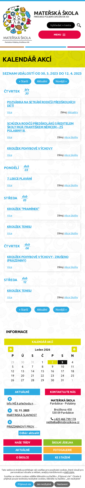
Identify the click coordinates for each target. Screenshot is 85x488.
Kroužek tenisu (19, 226)
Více (9, 112)
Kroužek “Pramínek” (23, 208)
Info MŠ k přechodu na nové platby (28, 403)
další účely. (69, 472)
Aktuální (42, 81)
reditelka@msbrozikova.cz (62, 422)
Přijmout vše (24, 484)
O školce (22, 457)
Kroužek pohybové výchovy (30, 148)
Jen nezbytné (44, 484)
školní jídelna (62, 442)
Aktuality (73, 112)
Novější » (61, 81)
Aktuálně (22, 391)
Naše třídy (22, 442)
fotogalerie (62, 450)
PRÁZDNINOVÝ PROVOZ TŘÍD (26, 426)
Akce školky (71, 137)
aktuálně (22, 450)
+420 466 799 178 (65, 419)
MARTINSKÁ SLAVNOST (22, 415)
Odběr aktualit (29, 433)
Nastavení (62, 484)
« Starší (23, 81)
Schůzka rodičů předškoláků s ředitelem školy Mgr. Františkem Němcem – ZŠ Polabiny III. (40, 127)
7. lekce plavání (19, 178)
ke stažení (62, 457)
